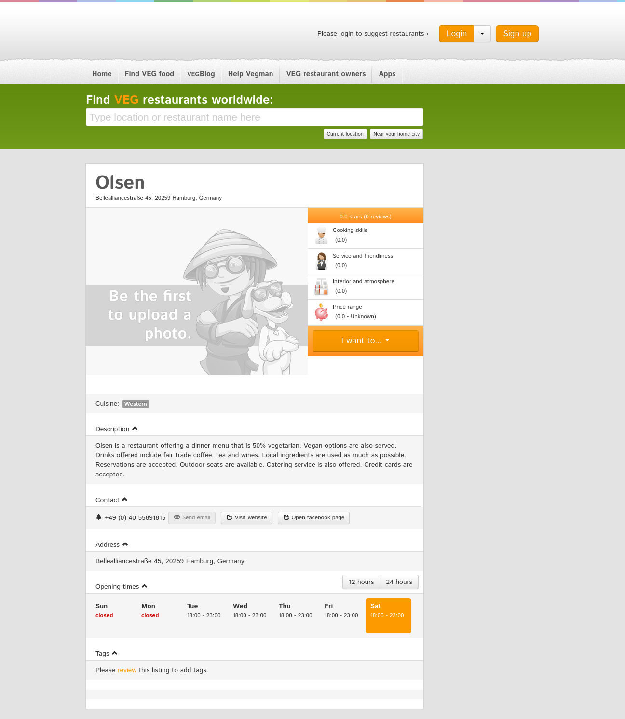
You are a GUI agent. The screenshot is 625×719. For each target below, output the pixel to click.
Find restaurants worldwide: (179, 100)
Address (112, 545)
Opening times (121, 587)
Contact (111, 500)
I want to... (365, 341)
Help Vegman (250, 74)
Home (102, 74)
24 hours (399, 582)
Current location (345, 134)
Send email (192, 518)
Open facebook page (314, 518)
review (127, 670)
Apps (387, 74)
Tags (106, 654)
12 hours (361, 582)
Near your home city (396, 134)
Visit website (246, 518)
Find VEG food (149, 74)
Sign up (517, 33)
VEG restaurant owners (326, 74)
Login (457, 33)
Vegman (145, 32)
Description (116, 429)
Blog (201, 74)
